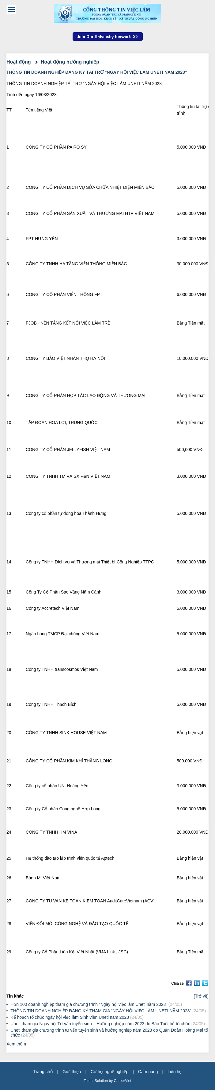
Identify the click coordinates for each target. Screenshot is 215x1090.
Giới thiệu (71, 1071)
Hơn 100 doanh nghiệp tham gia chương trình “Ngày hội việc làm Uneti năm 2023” (88, 1004)
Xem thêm (16, 1043)
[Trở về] (201, 996)
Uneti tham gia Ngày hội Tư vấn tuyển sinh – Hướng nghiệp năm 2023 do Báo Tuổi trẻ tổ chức (100, 1023)
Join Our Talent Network (108, 36)
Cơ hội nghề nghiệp (109, 1071)
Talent (89, 1081)
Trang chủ (43, 1071)
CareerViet (122, 1081)
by (111, 1081)
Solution (102, 1081)
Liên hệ (175, 1071)
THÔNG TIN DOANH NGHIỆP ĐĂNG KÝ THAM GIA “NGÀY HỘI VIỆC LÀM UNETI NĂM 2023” (101, 1010)
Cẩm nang (148, 1071)
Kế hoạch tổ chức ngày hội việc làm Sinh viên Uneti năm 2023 (69, 1017)
